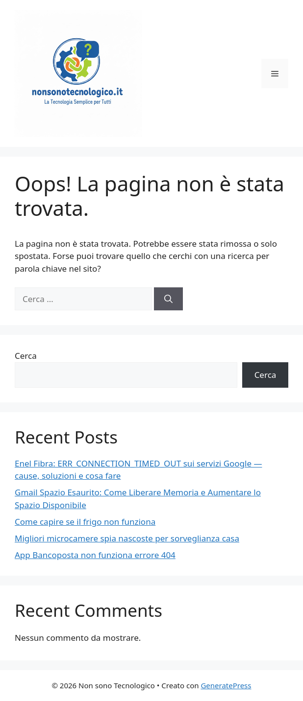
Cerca (26, 355)
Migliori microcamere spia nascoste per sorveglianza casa (127, 538)
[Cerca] (168, 299)
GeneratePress (226, 685)
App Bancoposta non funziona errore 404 (95, 555)
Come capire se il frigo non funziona (85, 521)
